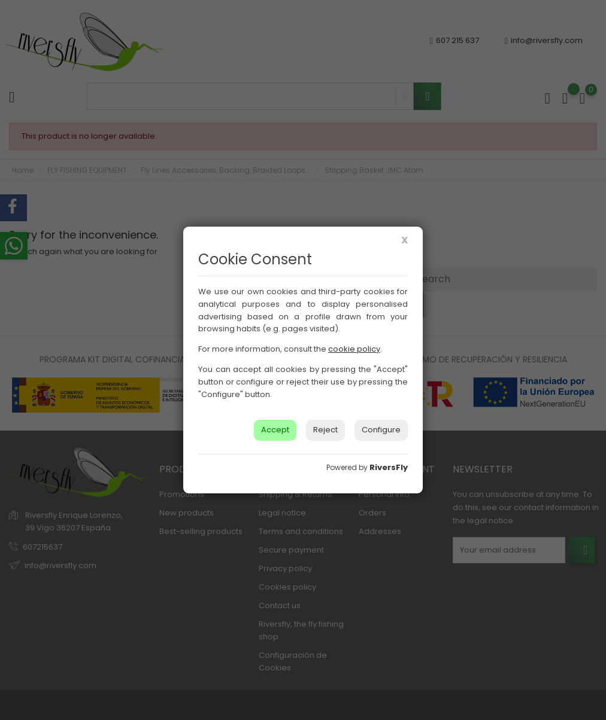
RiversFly (388, 467)
